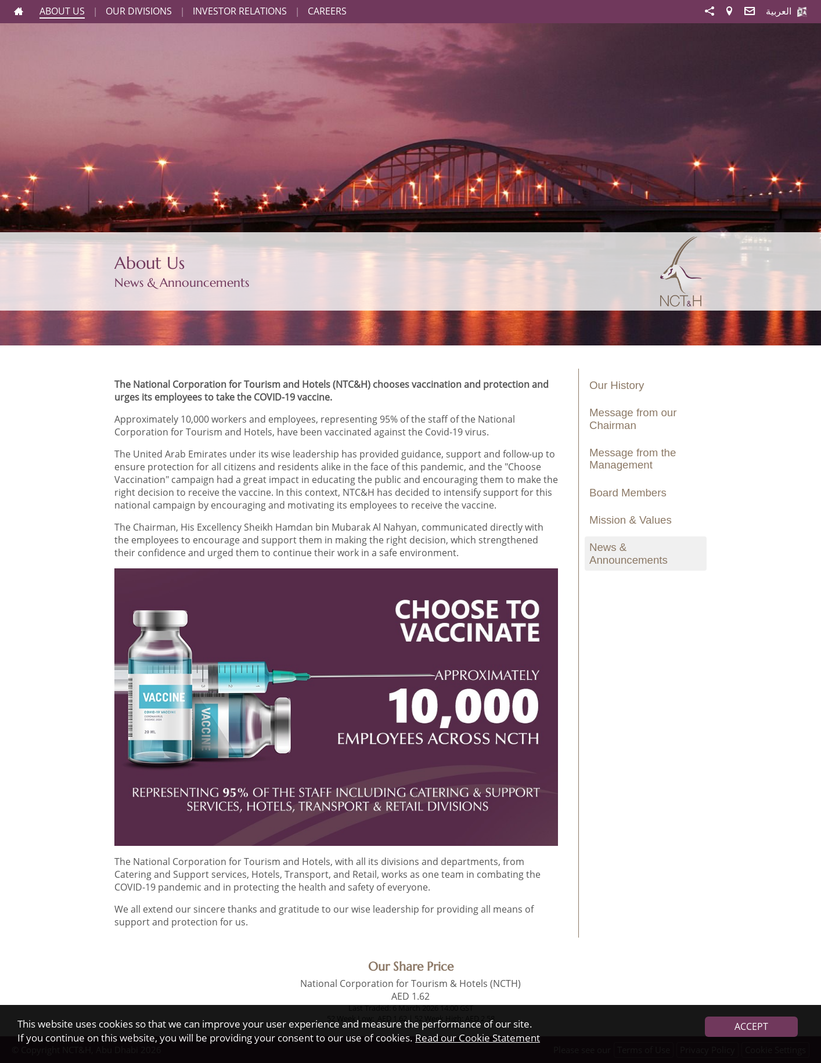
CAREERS (327, 11)
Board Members (628, 493)
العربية (778, 11)
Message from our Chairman (632, 418)
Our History (616, 385)
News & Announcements (628, 553)
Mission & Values (630, 520)
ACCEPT (751, 1026)
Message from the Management (632, 458)
